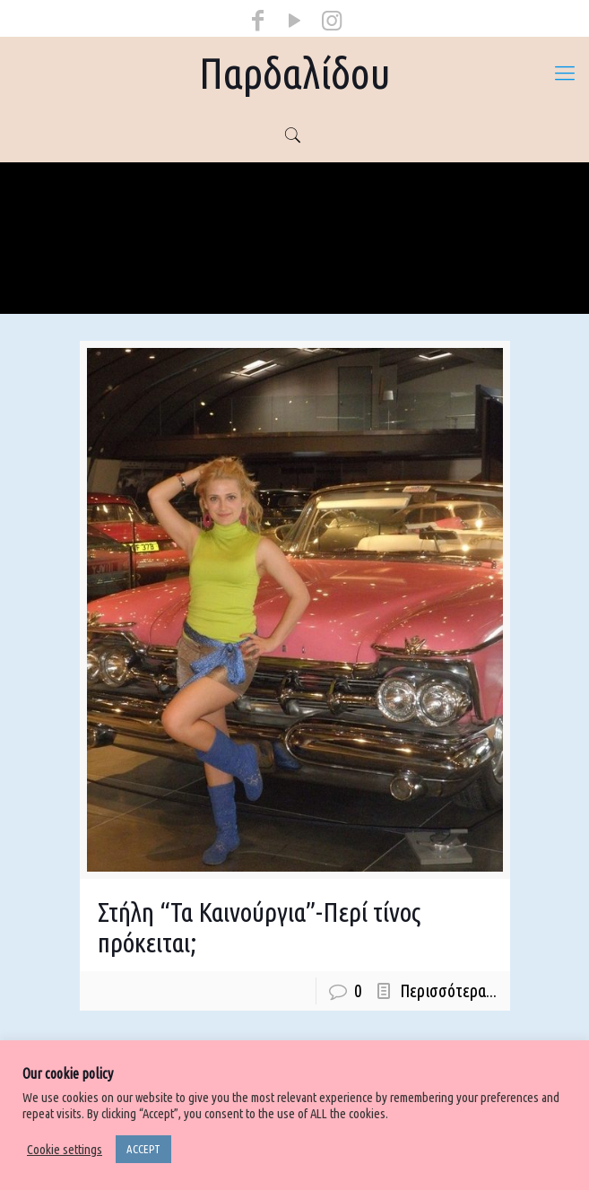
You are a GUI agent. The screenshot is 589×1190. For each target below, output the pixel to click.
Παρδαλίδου (295, 72)
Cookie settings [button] (64, 1149)
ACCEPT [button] (143, 1148)
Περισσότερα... (448, 990)
